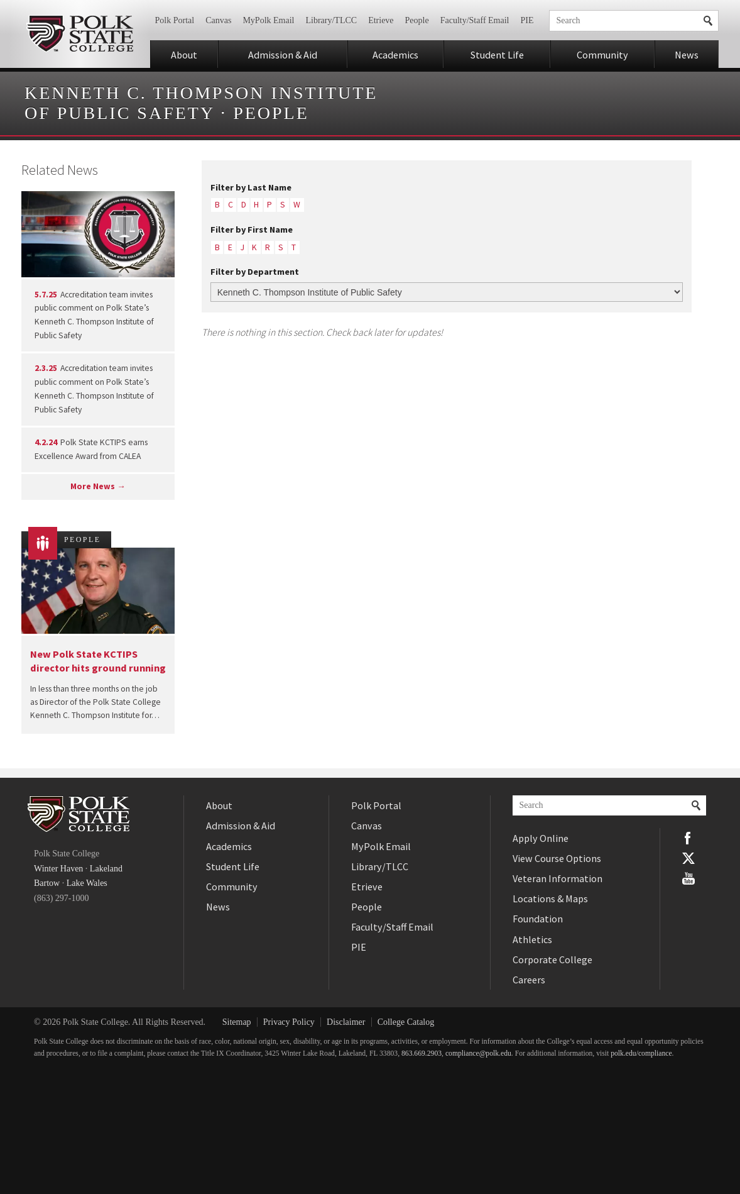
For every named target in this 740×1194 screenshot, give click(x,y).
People (417, 20)
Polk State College (79, 34)
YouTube (688, 878)
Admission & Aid (282, 54)
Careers (529, 979)
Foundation (538, 918)
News (687, 54)
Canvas (218, 20)
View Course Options (557, 858)
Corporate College (552, 959)
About (184, 54)
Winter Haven (58, 868)
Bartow (47, 883)
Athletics (532, 939)
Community (602, 54)
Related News (59, 170)
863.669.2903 (421, 1053)
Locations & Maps (550, 898)
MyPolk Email (268, 20)
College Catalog (406, 1022)
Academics (395, 54)
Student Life (497, 54)
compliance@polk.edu (478, 1053)
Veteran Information (557, 878)
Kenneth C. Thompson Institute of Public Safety (201, 103)
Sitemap (236, 1022)
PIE (527, 20)
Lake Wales (87, 883)
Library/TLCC (331, 20)
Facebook (688, 838)
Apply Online (541, 838)
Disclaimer (346, 1022)
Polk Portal (175, 20)
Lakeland (106, 868)
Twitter (688, 858)
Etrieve (380, 20)
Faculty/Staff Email (474, 20)
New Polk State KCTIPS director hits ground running (98, 660)
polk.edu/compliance (641, 1053)
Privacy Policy (289, 1022)
